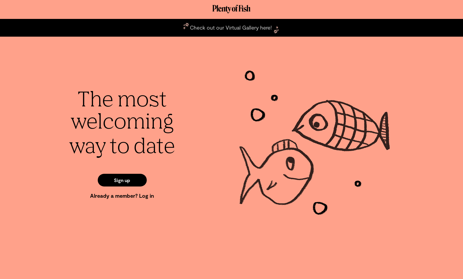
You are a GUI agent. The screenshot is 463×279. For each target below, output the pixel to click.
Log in (146, 195)
